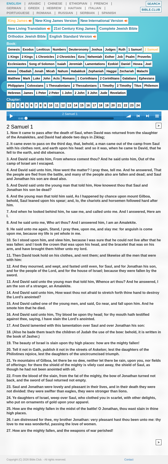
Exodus (28, 49)
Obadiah (25, 71)
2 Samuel (151, 49)
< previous (138, 116)
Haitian (75, 8)
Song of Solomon (41, 64)
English (14, 3)
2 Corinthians (109, 78)
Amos (12, 71)
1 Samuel (135, 49)
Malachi (142, 71)
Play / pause (11, 116)
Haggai (111, 71)
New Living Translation (29, 28)
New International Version (103, 21)
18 (100, 105)
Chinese (55, 3)
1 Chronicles (45, 56)
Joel (148, 64)
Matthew (14, 78)
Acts (56, 78)
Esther (110, 56)
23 (132, 105)
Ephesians (146, 78)
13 (69, 105)
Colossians (35, 85)
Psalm (130, 56)
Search (153, 3)
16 (88, 105)
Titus (137, 85)
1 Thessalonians (58, 85)
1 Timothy (107, 85)
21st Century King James (75, 28)
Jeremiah (75, 64)
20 (113, 105)
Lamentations (95, 64)
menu (156, 116)
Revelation (118, 93)
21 (119, 105)
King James (20, 21)
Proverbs (144, 56)
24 (138, 105)
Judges (110, 49)
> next (147, 116)
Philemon (151, 85)
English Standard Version (72, 36)
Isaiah (61, 64)
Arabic (34, 3)
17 (94, 105)
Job (120, 56)
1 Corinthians (87, 78)
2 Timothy (124, 85)
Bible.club (151, 9)
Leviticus (43, 49)
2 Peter (54, 93)
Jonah (38, 71)
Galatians (129, 78)
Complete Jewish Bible (118, 28)
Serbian (87, 13)
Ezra (81, 56)
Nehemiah (95, 56)
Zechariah (126, 71)
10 (50, 105)
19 (106, 105)
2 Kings (27, 56)
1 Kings (13, 56)
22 (125, 105)
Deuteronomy (78, 49)
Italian (94, 8)
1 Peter (41, 93)
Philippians (16, 85)
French (101, 3)
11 (57, 105)
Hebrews (14, 93)
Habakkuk (78, 71)
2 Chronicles (66, 56)
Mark (26, 78)
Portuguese (18, 13)
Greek (34, 8)
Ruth (122, 49)
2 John (79, 93)
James (28, 93)
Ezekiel (113, 64)
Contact (128, 459)
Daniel (125, 64)
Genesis (14, 49)
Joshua (96, 49)
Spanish (109, 13)
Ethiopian (78, 3)
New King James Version (56, 21)
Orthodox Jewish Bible (27, 36)
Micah (50, 71)
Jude (103, 93)
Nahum (63, 71)
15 (82, 105)
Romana (44, 13)
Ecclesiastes (17, 64)
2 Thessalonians (85, 85)
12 (63, 105)
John (46, 78)
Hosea (137, 64)
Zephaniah (95, 71)
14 (75, 105)
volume (128, 116)
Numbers (59, 49)
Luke (36, 78)
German (14, 8)
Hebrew (54, 8)
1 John (67, 93)
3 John (92, 93)
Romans (69, 78)
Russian (65, 13)
